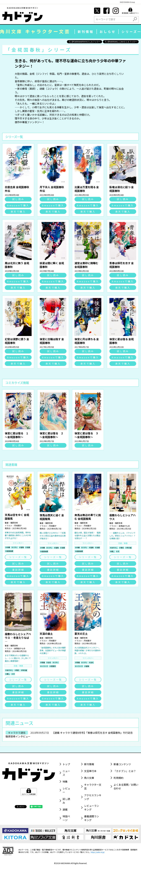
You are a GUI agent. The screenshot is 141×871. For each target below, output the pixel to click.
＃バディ (14, 547)
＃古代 (48, 662)
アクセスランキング (92, 797)
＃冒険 (21, 547)
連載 (65, 809)
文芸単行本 (90, 771)
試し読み (18, 199)
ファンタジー (18, 543)
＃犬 (117, 551)
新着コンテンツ (122, 764)
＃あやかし (114, 547)
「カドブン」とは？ (125, 771)
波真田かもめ (124, 525)
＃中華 (7, 547)
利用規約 (118, 778)
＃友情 (27, 547)
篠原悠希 (14, 522)
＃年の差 (128, 547)
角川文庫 (89, 778)
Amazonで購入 (18, 205)
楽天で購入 (18, 211)
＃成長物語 (9, 551)
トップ (66, 764)
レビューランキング (91, 807)
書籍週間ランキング (91, 818)
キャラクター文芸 (92, 786)
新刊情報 (86, 31)
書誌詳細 (18, 569)
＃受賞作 (52, 666)
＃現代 (121, 547)
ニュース (66, 773)
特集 (65, 781)
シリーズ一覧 (18, 557)
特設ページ (66, 818)
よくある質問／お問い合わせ (126, 786)
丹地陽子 (18, 525)
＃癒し (112, 551)
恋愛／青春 (123, 543)
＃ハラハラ (44, 666)
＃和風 (42, 662)
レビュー (66, 790)
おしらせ (108, 31)
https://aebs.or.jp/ (98, 852)
